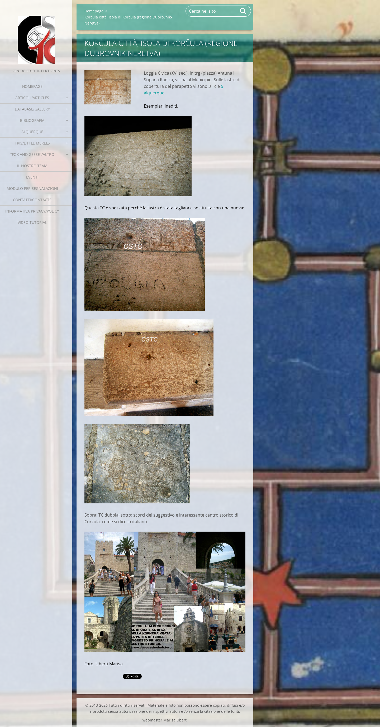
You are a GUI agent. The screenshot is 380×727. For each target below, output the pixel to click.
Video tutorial (32, 222)
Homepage (32, 86)
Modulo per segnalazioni (32, 188)
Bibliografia (32, 120)
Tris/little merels (32, 143)
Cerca (243, 11)
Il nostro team (32, 165)
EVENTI (32, 177)
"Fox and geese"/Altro (32, 154)
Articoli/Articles (32, 97)
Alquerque (32, 131)
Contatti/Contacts (32, 199)
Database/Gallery (32, 109)
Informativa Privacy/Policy (32, 211)
